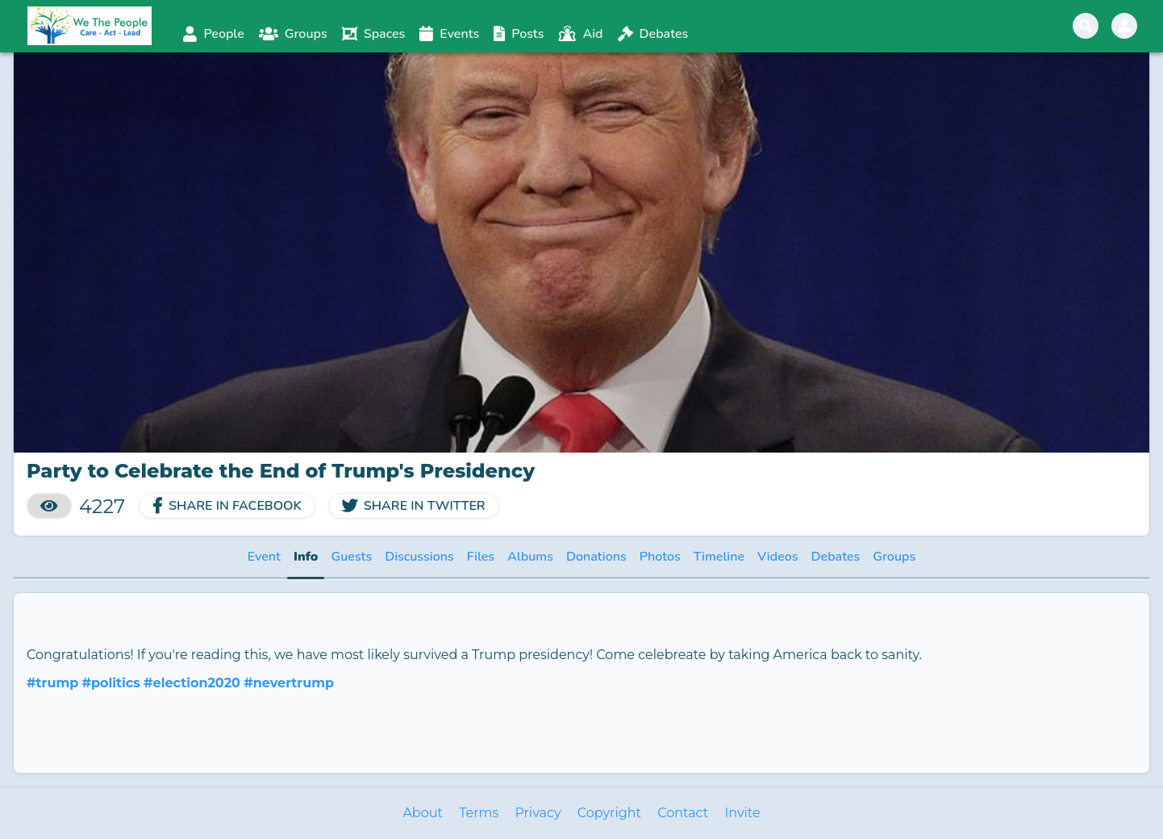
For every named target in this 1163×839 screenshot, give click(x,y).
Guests (351, 557)
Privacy (538, 812)
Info (306, 557)
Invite (742, 812)
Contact (682, 812)
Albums (530, 557)
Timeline (719, 557)
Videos (777, 557)
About (422, 812)
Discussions (419, 557)
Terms (478, 812)
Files (480, 557)
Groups (894, 557)
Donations (596, 557)
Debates (836, 557)
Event (264, 557)
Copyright (609, 812)
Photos (660, 557)
